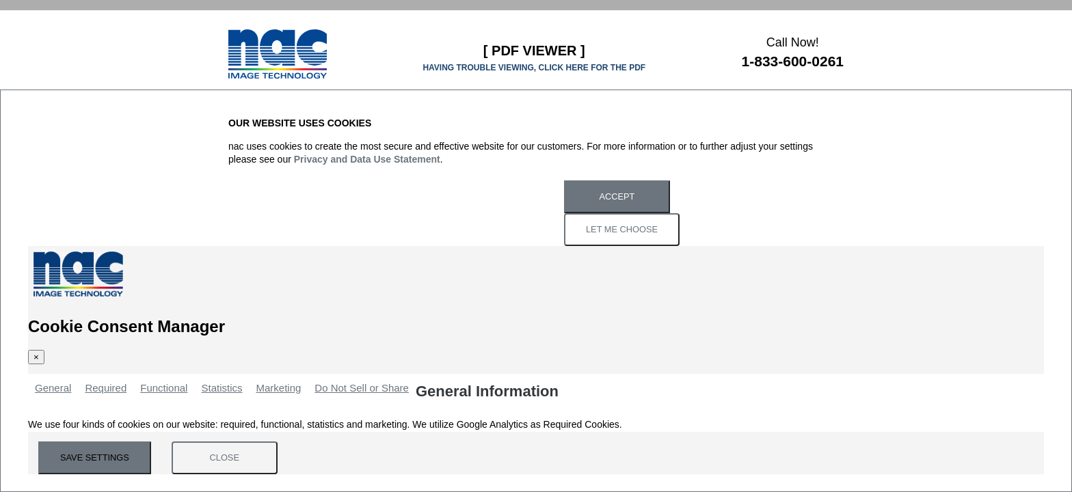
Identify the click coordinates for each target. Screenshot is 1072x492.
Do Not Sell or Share (361, 388)
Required (105, 388)
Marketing (278, 388)
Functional (163, 388)
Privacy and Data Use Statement (367, 159)
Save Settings (94, 457)
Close (224, 457)
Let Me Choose (622, 229)
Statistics (221, 388)
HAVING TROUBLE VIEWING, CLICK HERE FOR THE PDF (534, 67)
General (53, 388)
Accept (617, 196)
